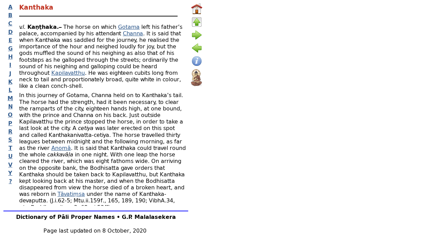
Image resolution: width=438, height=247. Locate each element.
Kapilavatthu (68, 72)
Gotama (129, 26)
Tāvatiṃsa (71, 193)
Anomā (61, 147)
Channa (133, 33)
